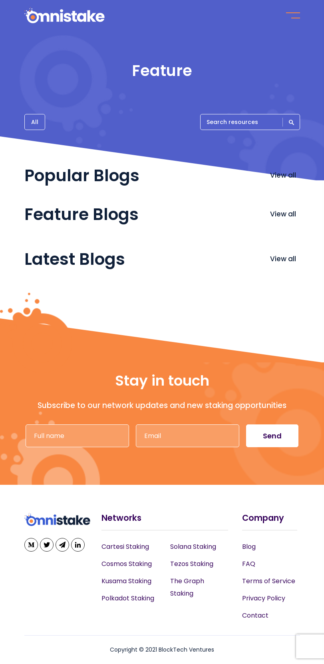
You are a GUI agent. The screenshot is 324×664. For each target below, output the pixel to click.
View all (284, 175)
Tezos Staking (191, 563)
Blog (249, 546)
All (34, 122)
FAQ (248, 563)
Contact (255, 615)
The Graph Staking (187, 587)
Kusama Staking (126, 581)
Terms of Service (268, 581)
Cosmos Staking (126, 563)
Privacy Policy (263, 598)
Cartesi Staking (125, 546)
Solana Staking (193, 546)
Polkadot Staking (127, 598)
